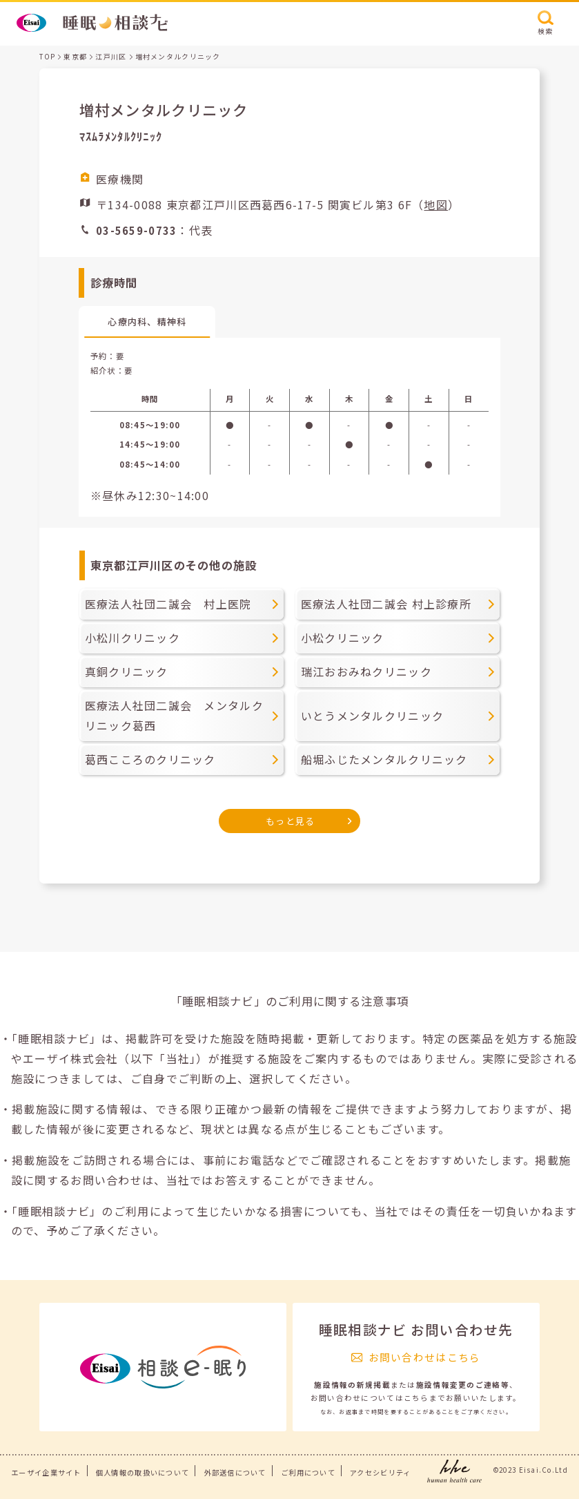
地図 (436, 204)
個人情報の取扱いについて (142, 1472)
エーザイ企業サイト (46, 1472)
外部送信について (235, 1472)
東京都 (75, 56)
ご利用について (308, 1472)
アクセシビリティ (380, 1472)
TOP (47, 56)
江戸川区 (110, 56)
